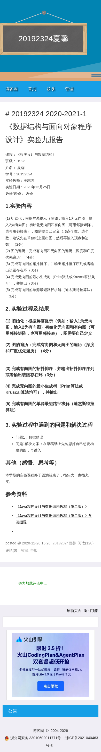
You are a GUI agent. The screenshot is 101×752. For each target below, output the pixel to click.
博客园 (11, 89)
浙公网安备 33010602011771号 (32, 738)
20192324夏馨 (43, 38)
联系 (50, 89)
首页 (32, 89)
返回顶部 (91, 611)
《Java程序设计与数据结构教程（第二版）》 (52, 507)
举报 (33, 550)
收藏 (24, 550)
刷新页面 (74, 611)
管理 (69, 89)
